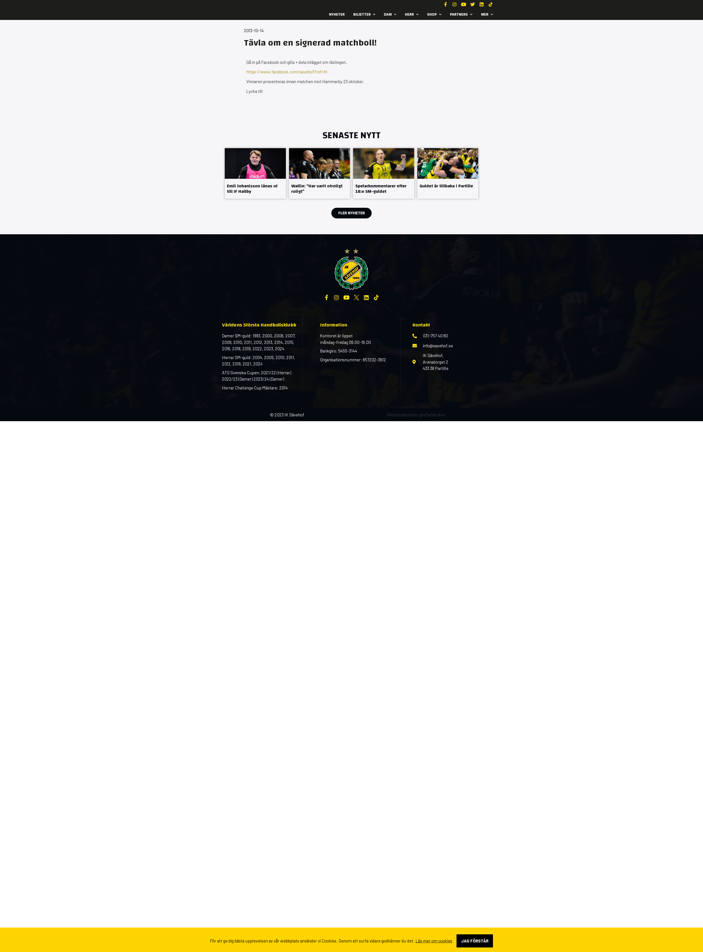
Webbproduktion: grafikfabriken (416, 414)
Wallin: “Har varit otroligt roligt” (316, 189)
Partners (461, 14)
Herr (411, 14)
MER (487, 14)
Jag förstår (474, 940)
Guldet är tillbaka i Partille (446, 186)
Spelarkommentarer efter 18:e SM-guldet (380, 189)
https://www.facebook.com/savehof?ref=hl (286, 71)
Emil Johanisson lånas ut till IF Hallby (252, 189)
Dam (390, 14)
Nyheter (337, 14)
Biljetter (364, 14)
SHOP (434, 14)
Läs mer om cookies (434, 940)
